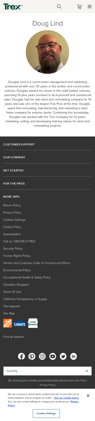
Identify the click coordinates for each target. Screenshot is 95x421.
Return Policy (12, 205)
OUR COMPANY (14, 157)
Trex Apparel (11, 306)
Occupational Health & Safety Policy (27, 277)
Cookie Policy (12, 227)
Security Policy (13, 248)
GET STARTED (13, 171)
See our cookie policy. (66, 398)
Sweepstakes (12, 234)
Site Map (9, 313)
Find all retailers (13, 337)
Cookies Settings (14, 219)
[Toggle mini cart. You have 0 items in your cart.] (80, 6)
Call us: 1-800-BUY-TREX (19, 241)
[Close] (88, 395)
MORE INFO (11, 197)
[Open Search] (59, 6)
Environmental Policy (17, 270)
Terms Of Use (12, 292)
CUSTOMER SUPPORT (19, 145)
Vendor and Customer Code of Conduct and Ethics (36, 263)
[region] (47, 405)
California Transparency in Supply (25, 299)
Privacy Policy (12, 212)
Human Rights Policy (16, 256)
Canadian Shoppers (16, 284)
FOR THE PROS (14, 184)
